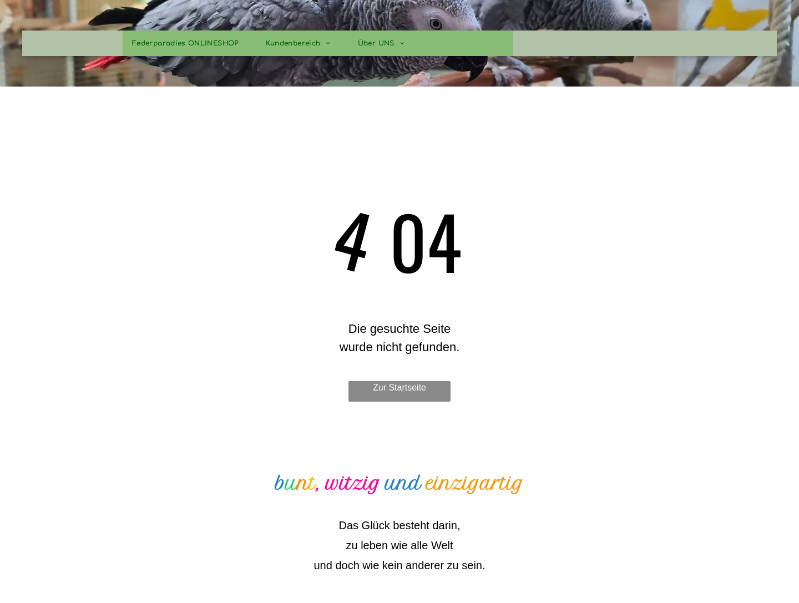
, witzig (348, 483)
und (403, 483)
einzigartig (475, 483)
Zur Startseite (399, 387)
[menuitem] (189, 43)
